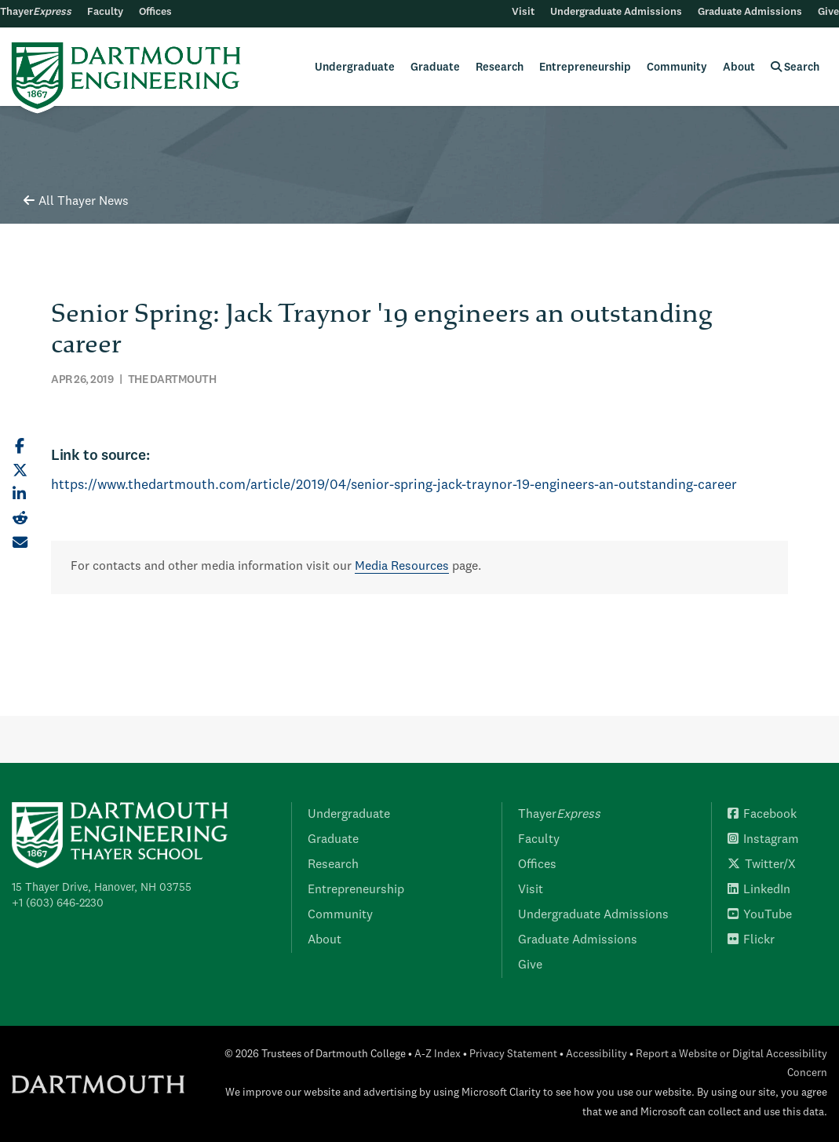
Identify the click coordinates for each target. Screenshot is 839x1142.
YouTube (760, 915)
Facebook (762, 814)
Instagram (763, 840)
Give (828, 12)
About (739, 67)
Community (677, 67)
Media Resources (402, 566)
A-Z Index (437, 1054)
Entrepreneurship (585, 67)
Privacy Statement (513, 1054)
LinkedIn (759, 890)
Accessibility (596, 1054)
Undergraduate (355, 67)
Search (795, 67)
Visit (523, 12)
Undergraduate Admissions (616, 12)
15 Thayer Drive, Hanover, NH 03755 (102, 887)
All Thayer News (76, 201)
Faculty (105, 12)
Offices (155, 12)
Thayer (35, 12)
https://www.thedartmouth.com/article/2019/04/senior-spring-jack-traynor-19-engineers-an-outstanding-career (394, 485)
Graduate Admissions (750, 12)
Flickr (751, 940)
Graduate (435, 67)
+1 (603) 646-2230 (58, 903)
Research (499, 67)
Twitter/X (762, 865)
